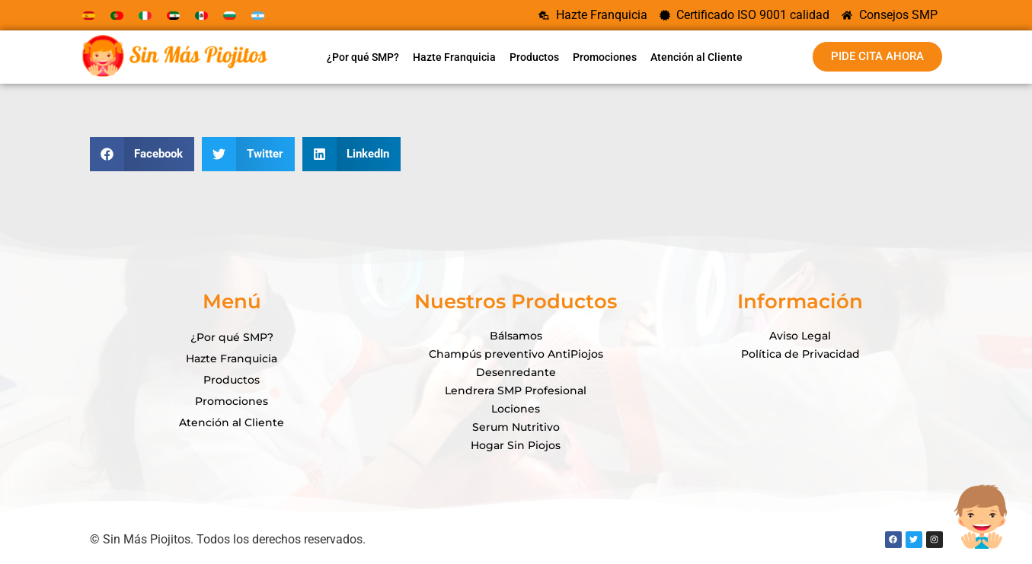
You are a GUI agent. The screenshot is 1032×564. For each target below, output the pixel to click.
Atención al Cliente (696, 57)
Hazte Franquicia (454, 57)
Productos (534, 57)
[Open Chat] (980, 512)
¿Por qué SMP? (363, 57)
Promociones (605, 57)
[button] (142, 154)
